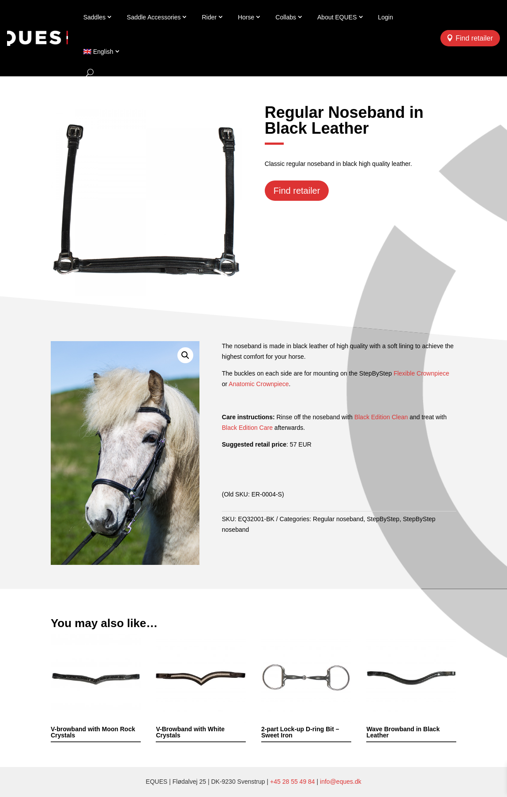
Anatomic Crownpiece (259, 383)
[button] (185, 355)
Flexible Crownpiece (421, 373)
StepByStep (383, 519)
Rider (209, 17)
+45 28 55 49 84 (292, 781)
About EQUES (337, 17)
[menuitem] (102, 51)
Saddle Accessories (153, 17)
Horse (246, 17)
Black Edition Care (247, 427)
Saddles (94, 17)
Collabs (285, 17)
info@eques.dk (340, 781)
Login (385, 17)
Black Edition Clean (381, 417)
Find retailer (474, 38)
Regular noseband (338, 519)
